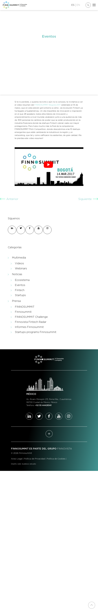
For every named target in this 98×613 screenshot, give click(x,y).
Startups (20, 295)
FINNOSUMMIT (24, 307)
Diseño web (16, 464)
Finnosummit (23, 312)
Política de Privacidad (34, 459)
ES (72, 5)
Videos (19, 263)
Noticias (17, 274)
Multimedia (19, 257)
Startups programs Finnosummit (35, 332)
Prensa (16, 301)
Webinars (21, 268)
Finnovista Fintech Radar (30, 322)
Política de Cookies (56, 459)
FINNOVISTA (64, 449)
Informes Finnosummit (29, 327)
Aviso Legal (16, 459)
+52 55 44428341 (43, 405)
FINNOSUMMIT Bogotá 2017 (48, 105)
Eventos (20, 285)
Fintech (19, 290)
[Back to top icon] (91, 605)
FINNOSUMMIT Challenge (31, 317)
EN (78, 5)
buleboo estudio (29, 464)
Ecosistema (22, 280)
